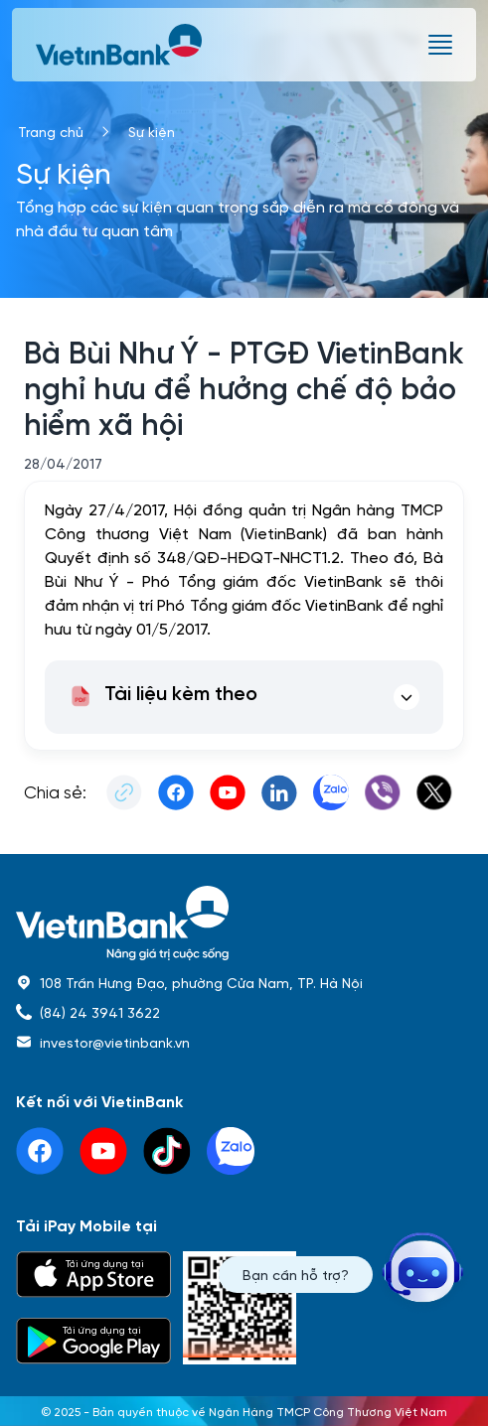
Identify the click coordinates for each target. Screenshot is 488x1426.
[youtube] (103, 1151)
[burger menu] (440, 45)
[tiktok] (167, 1151)
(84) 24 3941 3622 (100, 1012)
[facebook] (40, 1151)
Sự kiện (151, 131)
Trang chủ (50, 131)
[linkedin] (230, 1151)
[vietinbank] (120, 45)
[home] (244, 923)
